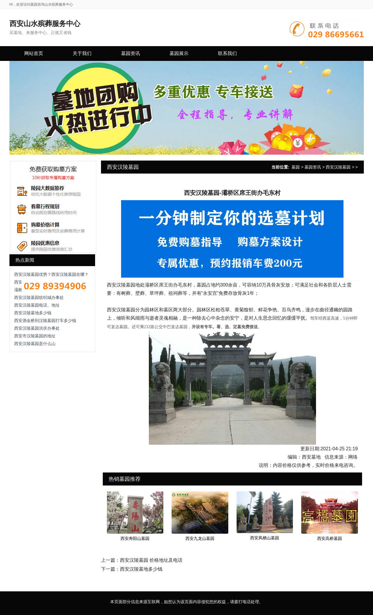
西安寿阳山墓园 (134, 538)
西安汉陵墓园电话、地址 (37, 305)
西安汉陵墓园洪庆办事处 (37, 328)
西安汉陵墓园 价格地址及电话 (151, 560)
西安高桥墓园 (329, 538)
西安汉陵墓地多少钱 (32, 312)
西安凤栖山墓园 (264, 537)
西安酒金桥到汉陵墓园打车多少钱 (45, 320)
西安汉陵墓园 (338, 167)
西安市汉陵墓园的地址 (35, 336)
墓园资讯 (312, 167)
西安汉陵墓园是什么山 (35, 343)
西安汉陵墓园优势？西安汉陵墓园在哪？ (51, 274)
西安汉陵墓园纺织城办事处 (39, 297)
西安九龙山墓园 (199, 538)
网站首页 (33, 53)
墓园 (295, 167)
